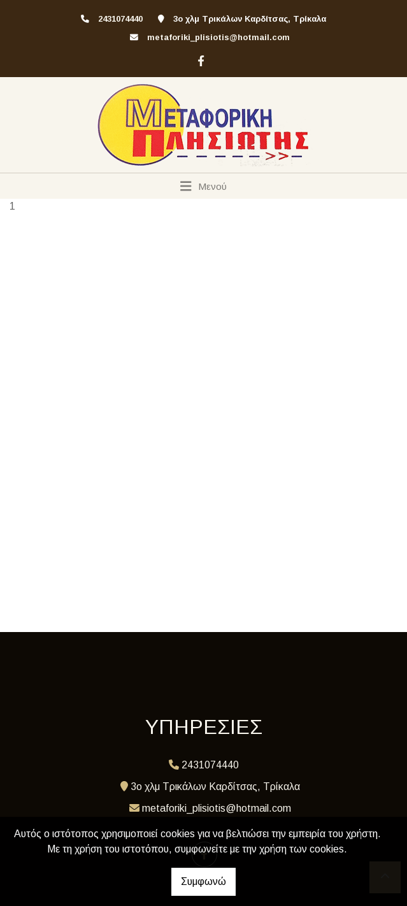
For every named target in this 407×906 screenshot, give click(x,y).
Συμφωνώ (203, 881)
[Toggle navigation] (203, 186)
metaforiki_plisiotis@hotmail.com (218, 37)
